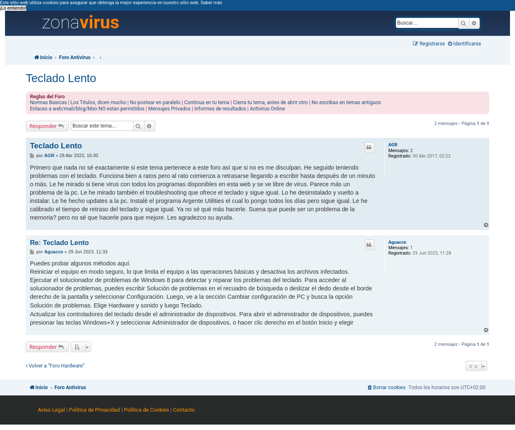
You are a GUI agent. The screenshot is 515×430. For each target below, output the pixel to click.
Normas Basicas (48, 102)
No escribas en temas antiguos (346, 102)
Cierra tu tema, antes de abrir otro (270, 102)
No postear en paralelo (155, 102)
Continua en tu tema (207, 102)
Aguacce (397, 242)
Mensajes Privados (169, 109)
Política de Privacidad (94, 410)
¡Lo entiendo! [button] (13, 8)
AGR (392, 145)
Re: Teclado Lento (59, 242)
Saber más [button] (211, 2)
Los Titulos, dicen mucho (98, 102)
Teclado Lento (61, 78)
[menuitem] (464, 44)
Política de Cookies (146, 410)
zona (80, 22)
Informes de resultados (220, 109)
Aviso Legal (51, 410)
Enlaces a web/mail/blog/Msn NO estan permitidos (87, 109)
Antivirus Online (267, 109)
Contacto (184, 410)
